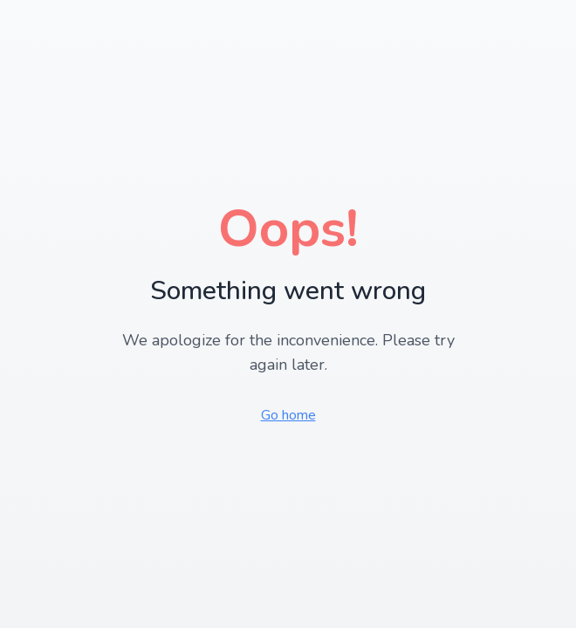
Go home (288, 415)
